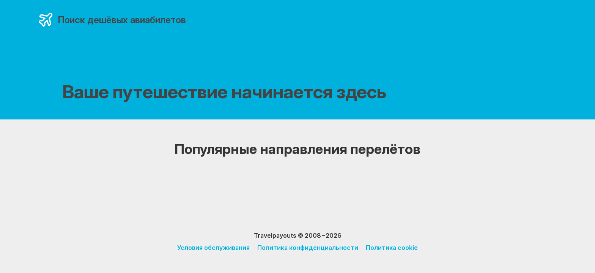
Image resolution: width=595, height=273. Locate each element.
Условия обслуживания (213, 247)
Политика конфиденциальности (307, 247)
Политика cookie (392, 247)
